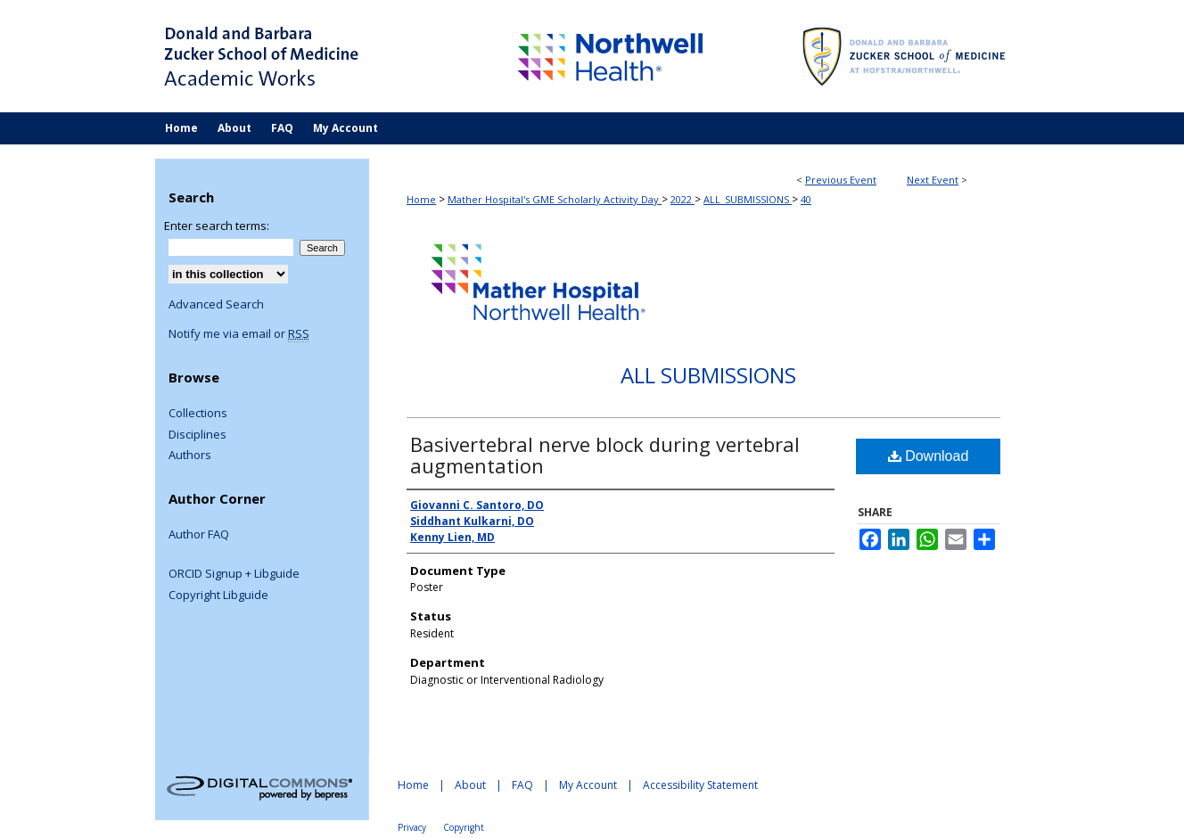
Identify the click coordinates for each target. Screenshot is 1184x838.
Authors (190, 455)
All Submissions (708, 375)
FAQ (522, 785)
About (470, 785)
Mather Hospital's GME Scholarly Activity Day (555, 199)
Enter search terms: (216, 226)
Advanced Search (216, 304)
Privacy (412, 827)
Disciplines (197, 435)
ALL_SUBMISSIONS (747, 199)
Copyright (463, 827)
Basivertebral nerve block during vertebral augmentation (605, 455)
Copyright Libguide (218, 595)
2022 (682, 199)
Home (421, 199)
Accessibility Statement (700, 785)
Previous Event (840, 179)
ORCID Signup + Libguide (234, 574)
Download (928, 456)
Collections (198, 414)
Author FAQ (199, 535)
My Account (588, 785)
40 (806, 199)
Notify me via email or (239, 334)
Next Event (932, 179)
